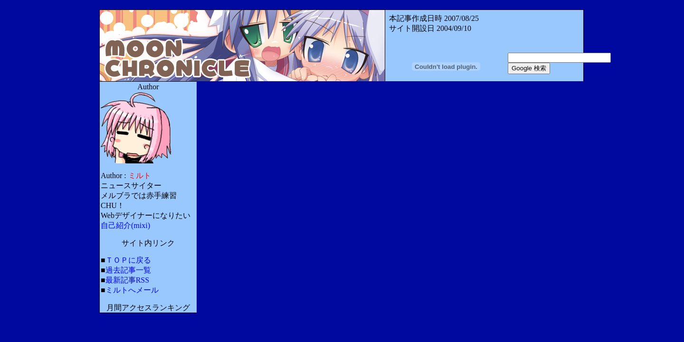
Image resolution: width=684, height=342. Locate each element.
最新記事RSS (127, 280)
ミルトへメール (132, 290)
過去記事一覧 (128, 270)
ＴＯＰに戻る (128, 260)
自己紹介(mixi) (125, 225)
